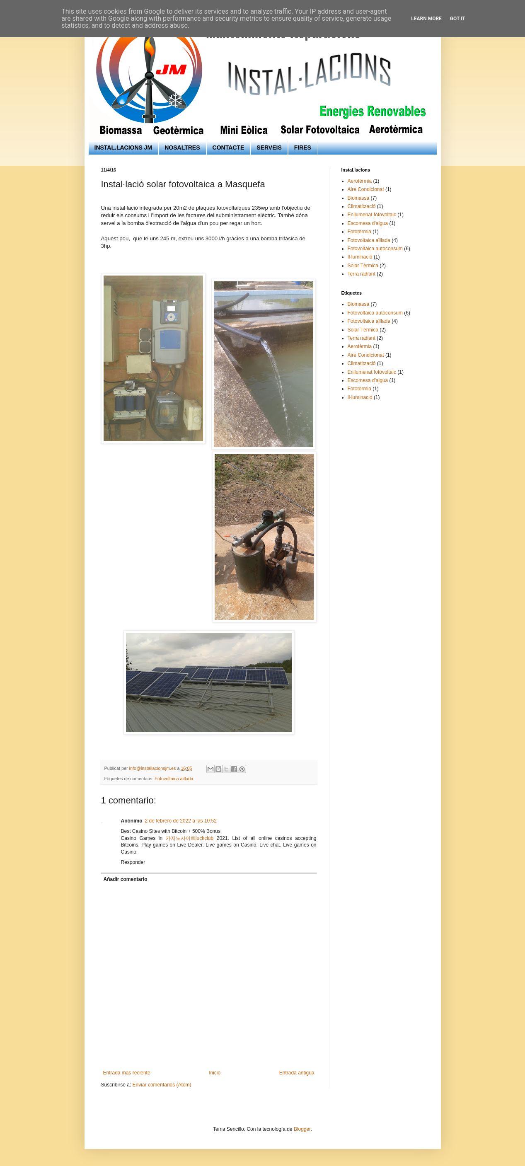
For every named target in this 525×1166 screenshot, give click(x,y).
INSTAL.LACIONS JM (123, 147)
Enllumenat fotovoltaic (372, 215)
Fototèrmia (359, 232)
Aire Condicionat (366, 189)
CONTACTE (228, 147)
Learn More (426, 19)
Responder (133, 862)
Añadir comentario (126, 879)
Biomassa (359, 198)
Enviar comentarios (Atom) (162, 1085)
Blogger (302, 1129)
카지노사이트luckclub (189, 838)
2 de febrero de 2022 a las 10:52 (181, 821)
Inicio (214, 1073)
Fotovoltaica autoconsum (375, 249)
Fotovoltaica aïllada (174, 778)
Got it (457, 19)
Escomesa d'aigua (368, 223)
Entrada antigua (297, 1073)
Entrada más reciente (126, 1073)
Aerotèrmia (360, 181)
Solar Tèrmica (363, 266)
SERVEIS (268, 147)
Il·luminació (360, 257)
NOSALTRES (182, 147)
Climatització (362, 206)
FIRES (302, 147)
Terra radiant (361, 274)
